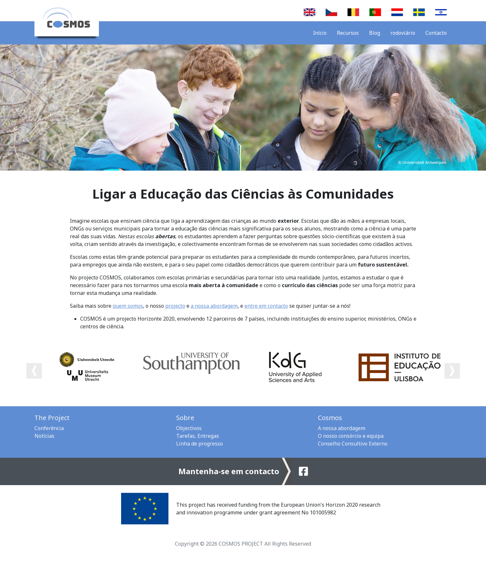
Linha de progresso (199, 443)
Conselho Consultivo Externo (352, 443)
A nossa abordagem (341, 428)
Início (320, 32)
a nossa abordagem (214, 305)
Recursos (348, 32)
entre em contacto (266, 305)
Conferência (49, 428)
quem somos (128, 305)
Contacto (436, 32)
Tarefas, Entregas (197, 435)
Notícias (44, 435)
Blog (374, 32)
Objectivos (189, 428)
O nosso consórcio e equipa (351, 435)
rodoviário (402, 32)
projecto (175, 305)
